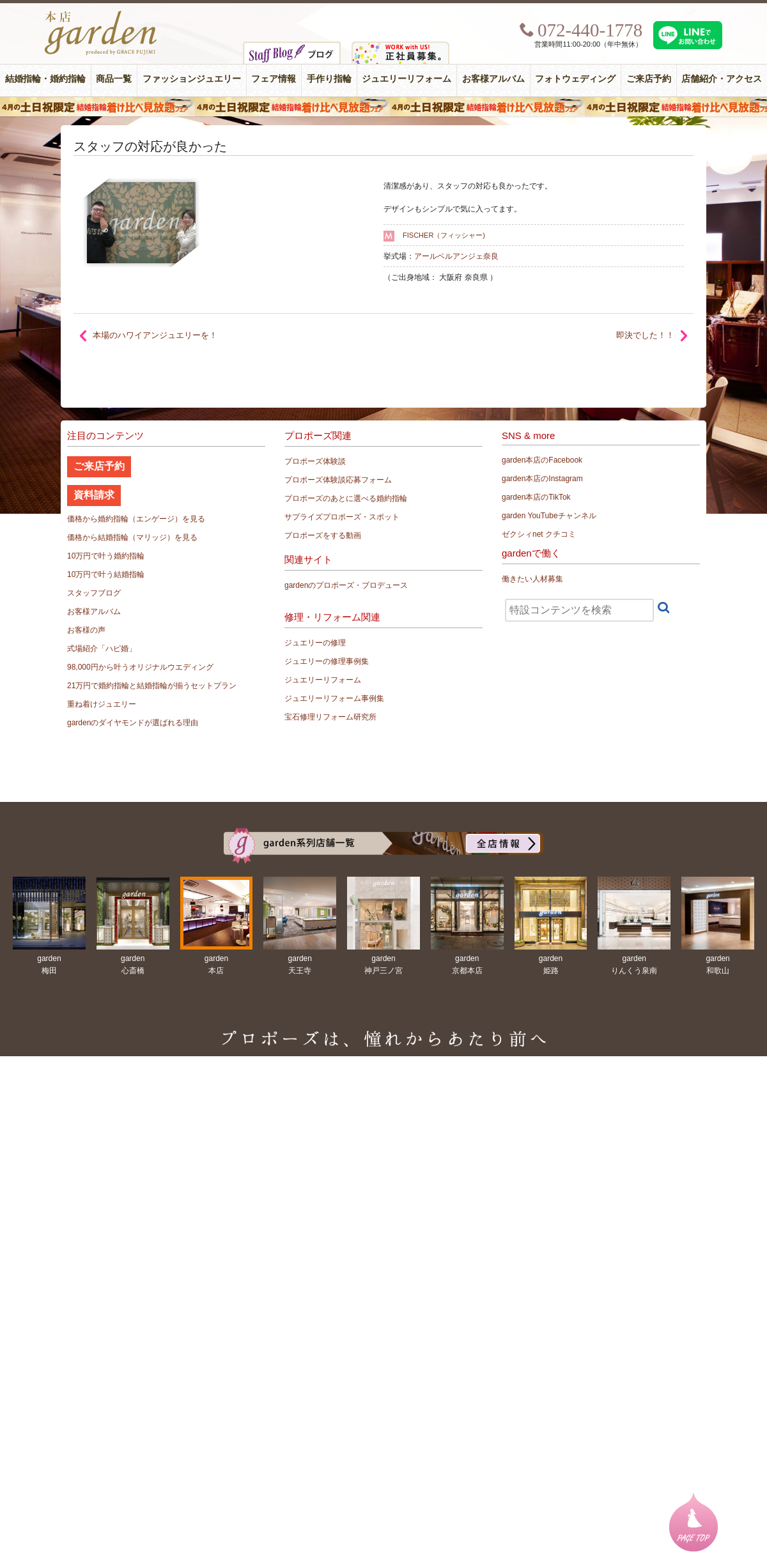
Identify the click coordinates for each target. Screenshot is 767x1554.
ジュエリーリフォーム (406, 79)
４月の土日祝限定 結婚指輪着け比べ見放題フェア (383, 106)
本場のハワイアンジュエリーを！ (155, 335)
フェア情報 (273, 79)
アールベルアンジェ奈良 (456, 256)
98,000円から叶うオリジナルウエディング (140, 667)
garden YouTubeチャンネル (549, 515)
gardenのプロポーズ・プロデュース (346, 585)
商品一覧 (114, 79)
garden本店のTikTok (536, 497)
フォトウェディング (575, 79)
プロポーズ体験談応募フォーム (338, 479)
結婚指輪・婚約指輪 (45, 79)
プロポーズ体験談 (315, 461)
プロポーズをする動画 (322, 535)
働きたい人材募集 (532, 578)
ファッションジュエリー (192, 79)
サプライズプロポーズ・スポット (341, 516)
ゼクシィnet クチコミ (539, 534)
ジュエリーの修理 (315, 642)
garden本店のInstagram (542, 478)
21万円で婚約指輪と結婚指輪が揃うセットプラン (151, 685)
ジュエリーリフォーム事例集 (334, 698)
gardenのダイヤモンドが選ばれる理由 (132, 722)
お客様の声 (86, 630)
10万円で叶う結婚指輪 (105, 574)
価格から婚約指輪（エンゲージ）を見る (136, 518)
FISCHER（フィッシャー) (444, 235)
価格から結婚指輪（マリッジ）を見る (132, 537)
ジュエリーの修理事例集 (326, 661)
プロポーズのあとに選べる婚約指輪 (345, 498)
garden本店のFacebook (542, 460)
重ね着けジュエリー (101, 704)
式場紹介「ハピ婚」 (101, 648)
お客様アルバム (493, 79)
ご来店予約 (648, 79)
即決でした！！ (645, 335)
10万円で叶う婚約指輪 (105, 555)
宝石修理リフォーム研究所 (330, 716)
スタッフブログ (94, 593)
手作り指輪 (329, 79)
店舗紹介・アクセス (721, 79)
